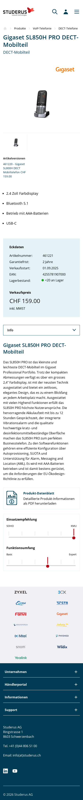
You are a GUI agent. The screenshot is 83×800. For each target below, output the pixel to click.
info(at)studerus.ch (27, 755)
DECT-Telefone (68, 28)
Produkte (20, 28)
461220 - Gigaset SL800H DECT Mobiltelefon (14, 168)
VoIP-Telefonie (42, 28)
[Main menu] (75, 11)
